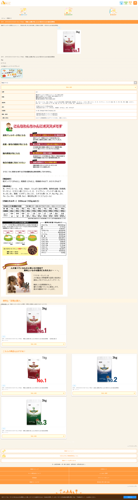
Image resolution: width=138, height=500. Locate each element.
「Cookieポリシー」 (81, 497)
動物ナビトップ (34, 469)
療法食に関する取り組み (103, 482)
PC (73, 442)
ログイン (121, 3)
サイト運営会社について (34, 473)
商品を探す (113, 11)
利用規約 (34, 477)
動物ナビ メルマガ (34, 482)
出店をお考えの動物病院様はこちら (69, 456)
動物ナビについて (69, 451)
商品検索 (130, 3)
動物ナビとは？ (23, 11)
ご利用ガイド (103, 469)
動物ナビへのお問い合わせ (69, 460)
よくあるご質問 (104, 473)
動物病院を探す (68, 11)
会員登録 (126, 3)
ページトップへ (133, 446)
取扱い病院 (69, 87)
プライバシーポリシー (103, 477)
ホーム (3, 18)
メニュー (135, 3)
